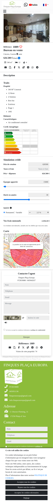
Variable (19, 212)
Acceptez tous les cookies (26, 482)
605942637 (31, 280)
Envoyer (26, 337)
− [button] (6, 240)
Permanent (10, 212)
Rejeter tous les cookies (26, 487)
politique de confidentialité (38, 330)
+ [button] (6, 236)
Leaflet (29, 267)
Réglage (26, 498)
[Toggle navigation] (5, 11)
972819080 (21, 280)
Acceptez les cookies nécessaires (26, 493)
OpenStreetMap (37, 267)
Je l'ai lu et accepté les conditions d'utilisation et (25, 330)
